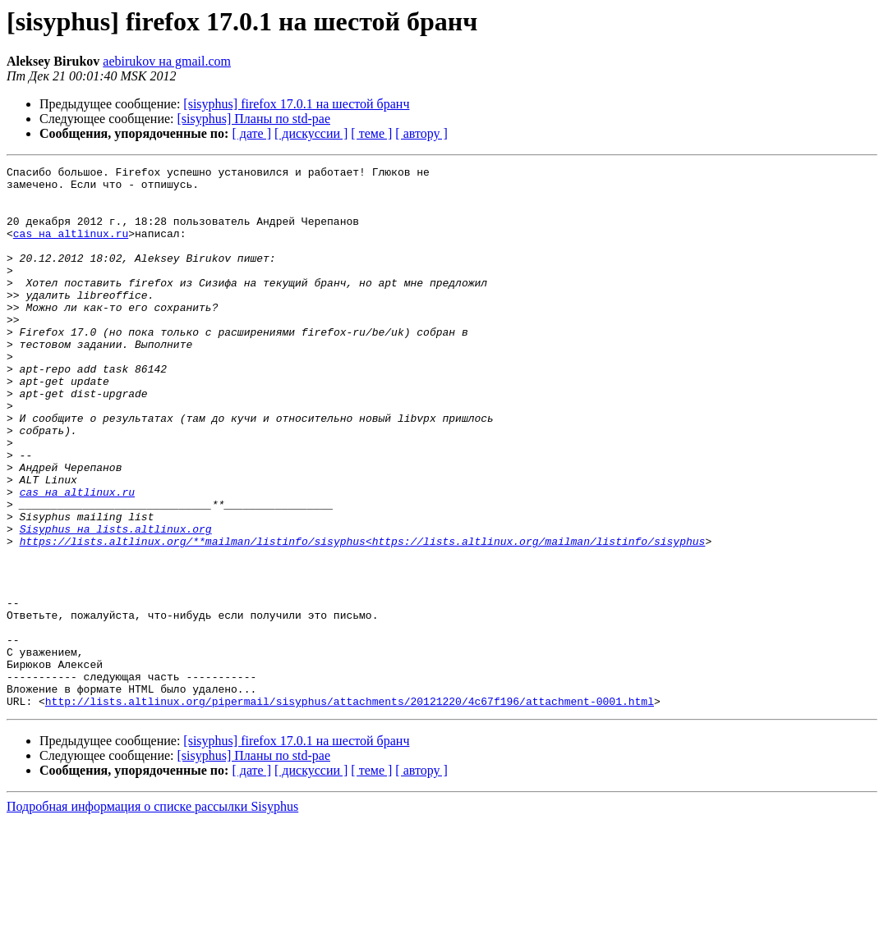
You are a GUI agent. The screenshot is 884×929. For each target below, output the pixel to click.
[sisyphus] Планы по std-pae (254, 119)
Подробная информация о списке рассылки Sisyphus (152, 915)
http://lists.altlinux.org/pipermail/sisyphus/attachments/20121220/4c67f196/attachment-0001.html (349, 809)
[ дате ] (251, 133)
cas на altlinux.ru (70, 247)
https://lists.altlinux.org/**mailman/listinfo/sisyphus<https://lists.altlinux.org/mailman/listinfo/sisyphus (363, 617)
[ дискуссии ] (311, 133)
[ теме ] (371, 133)
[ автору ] (421, 133)
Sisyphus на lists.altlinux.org (116, 602)
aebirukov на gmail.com (167, 61)
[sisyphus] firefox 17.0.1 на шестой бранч (296, 104)
